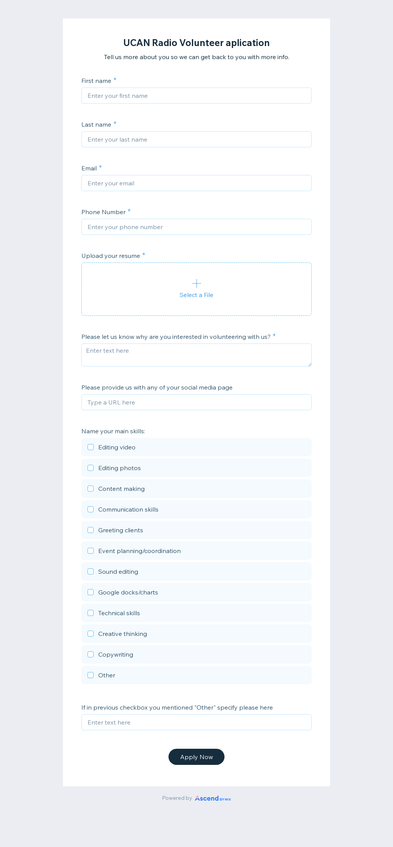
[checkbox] (196, 448)
